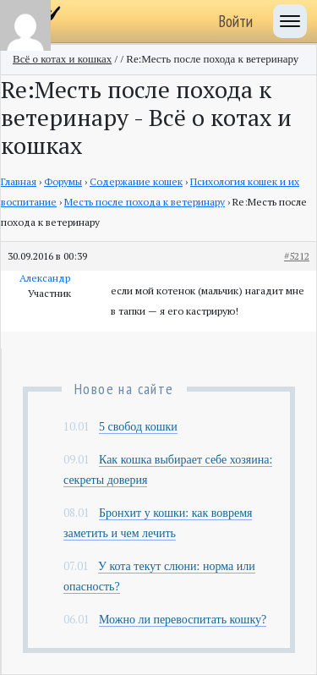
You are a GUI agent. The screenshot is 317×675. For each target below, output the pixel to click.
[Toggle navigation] (290, 21)
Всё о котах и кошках (62, 58)
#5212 (296, 256)
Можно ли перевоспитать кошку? (182, 619)
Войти (235, 21)
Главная (18, 181)
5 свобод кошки (138, 426)
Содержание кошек (136, 181)
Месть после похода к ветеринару (144, 201)
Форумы (63, 181)
